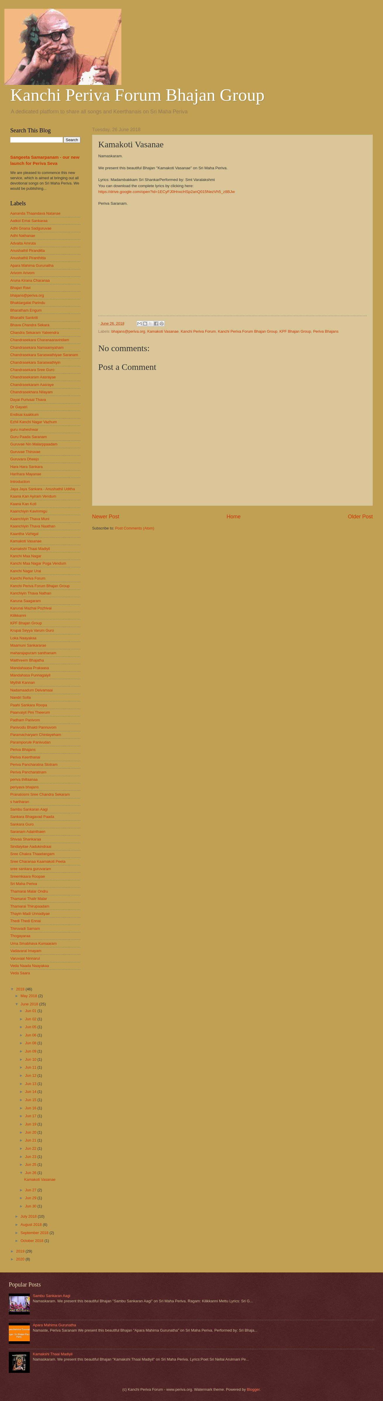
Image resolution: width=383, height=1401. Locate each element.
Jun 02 (31, 1019)
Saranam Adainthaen (27, 831)
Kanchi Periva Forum (198, 331)
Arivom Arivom (22, 273)
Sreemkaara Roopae (27, 876)
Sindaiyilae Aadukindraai (30, 846)
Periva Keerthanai (25, 757)
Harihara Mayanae (25, 474)
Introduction (20, 481)
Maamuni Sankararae (28, 645)
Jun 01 (31, 1011)
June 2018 (29, 1004)
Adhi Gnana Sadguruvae (30, 228)
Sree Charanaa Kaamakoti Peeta (37, 861)
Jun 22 (31, 1148)
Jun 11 (31, 1067)
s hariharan (19, 801)
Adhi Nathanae (22, 235)
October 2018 (32, 1240)
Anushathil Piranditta (27, 250)
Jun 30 (31, 1206)
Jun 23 (31, 1156)
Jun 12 (31, 1075)
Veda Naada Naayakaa (29, 965)
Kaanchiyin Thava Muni (29, 519)
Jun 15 (31, 1100)
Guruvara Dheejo (24, 459)
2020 (20, 1259)
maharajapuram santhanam (33, 653)
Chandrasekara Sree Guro (32, 370)
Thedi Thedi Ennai (25, 921)
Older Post (360, 517)
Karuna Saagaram (25, 601)
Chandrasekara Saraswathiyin (35, 362)
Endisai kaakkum (24, 414)
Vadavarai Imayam (25, 951)
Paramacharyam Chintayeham (35, 734)
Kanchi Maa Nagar (26, 556)
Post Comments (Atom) (134, 528)
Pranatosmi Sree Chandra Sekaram (40, 794)
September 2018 (34, 1233)
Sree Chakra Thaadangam (32, 854)
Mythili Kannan (22, 682)
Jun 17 (31, 1116)
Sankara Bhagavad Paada (32, 816)
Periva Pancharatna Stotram (34, 764)
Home (234, 517)
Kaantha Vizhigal (24, 534)
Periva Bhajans (326, 331)
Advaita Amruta (23, 243)
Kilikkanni (18, 615)
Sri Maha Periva (23, 883)
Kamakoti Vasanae (163, 331)
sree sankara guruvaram (30, 869)
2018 (20, 989)
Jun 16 (31, 1108)
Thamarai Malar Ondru (29, 891)
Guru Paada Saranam (28, 437)
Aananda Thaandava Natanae (35, 213)
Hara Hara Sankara (26, 466)
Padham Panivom (25, 720)
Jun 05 (31, 1027)
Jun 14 (31, 1091)
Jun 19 (31, 1124)
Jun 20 (31, 1132)
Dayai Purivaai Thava (28, 399)
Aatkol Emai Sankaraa (28, 220)
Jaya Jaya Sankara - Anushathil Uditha (42, 489)
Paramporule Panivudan (30, 742)
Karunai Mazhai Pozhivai (31, 608)
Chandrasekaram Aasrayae (33, 377)
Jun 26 (31, 1173)
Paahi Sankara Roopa (28, 705)
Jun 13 (31, 1083)
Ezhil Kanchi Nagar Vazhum (33, 422)
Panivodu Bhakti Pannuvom (33, 727)
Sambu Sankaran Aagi (29, 809)
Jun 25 (31, 1164)
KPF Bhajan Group (295, 331)
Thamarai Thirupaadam (29, 906)
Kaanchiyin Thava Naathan (32, 526)
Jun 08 (31, 1043)
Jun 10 (31, 1059)
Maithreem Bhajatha (27, 660)
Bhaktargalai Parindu (27, 302)
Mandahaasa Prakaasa (29, 668)
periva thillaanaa (24, 779)
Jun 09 (31, 1051)
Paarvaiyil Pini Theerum (30, 712)
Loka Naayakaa (23, 638)
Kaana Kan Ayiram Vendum (33, 496)
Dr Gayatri (18, 407)
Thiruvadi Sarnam (25, 928)
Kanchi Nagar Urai (25, 571)
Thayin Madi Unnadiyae (30, 913)
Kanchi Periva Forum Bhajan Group (137, 95)
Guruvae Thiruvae (25, 452)
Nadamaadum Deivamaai (31, 690)
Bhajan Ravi (20, 288)
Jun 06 (31, 1035)
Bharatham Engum (26, 310)
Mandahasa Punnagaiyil (30, 675)
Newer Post (105, 517)
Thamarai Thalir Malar (28, 898)
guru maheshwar (24, 429)
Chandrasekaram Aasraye (32, 384)
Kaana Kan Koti (23, 504)
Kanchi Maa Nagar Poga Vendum (38, 563)
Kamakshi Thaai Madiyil (30, 548)
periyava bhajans (24, 787)
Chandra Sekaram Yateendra (34, 332)
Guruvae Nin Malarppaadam (34, 444)
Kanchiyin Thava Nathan (30, 593)
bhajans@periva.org (128, 331)
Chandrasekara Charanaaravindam (39, 340)
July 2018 (29, 1216)
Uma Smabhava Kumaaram (33, 943)
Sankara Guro (22, 824)
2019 (20, 1251)
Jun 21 (31, 1140)
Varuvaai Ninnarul (25, 958)
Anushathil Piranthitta (28, 258)
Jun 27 (31, 1190)
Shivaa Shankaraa (25, 839)
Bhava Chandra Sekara (29, 325)
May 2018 (29, 996)
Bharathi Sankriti (24, 317)
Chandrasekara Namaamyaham (36, 347)
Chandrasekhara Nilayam (31, 392)
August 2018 (31, 1224)
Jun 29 (31, 1198)
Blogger (253, 1389)
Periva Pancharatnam (28, 772)
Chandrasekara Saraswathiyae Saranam (44, 355)
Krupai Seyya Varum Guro (32, 630)
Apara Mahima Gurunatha (32, 265)
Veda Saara (20, 973)
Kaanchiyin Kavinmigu (28, 511)
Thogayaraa (20, 936)
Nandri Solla (20, 697)
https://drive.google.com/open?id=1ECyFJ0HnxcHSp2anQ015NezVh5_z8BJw (166, 191)
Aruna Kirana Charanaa (30, 280)
